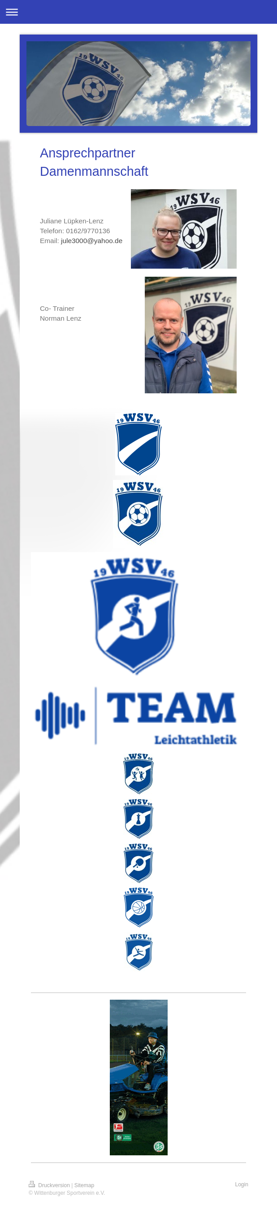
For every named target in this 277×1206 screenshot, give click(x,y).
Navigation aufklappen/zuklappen (138, 12)
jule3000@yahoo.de (91, 240)
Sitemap (84, 1185)
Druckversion (50, 1185)
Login (241, 1184)
